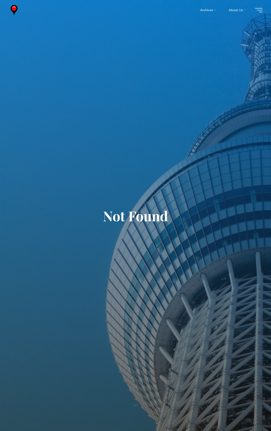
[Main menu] (259, 10)
